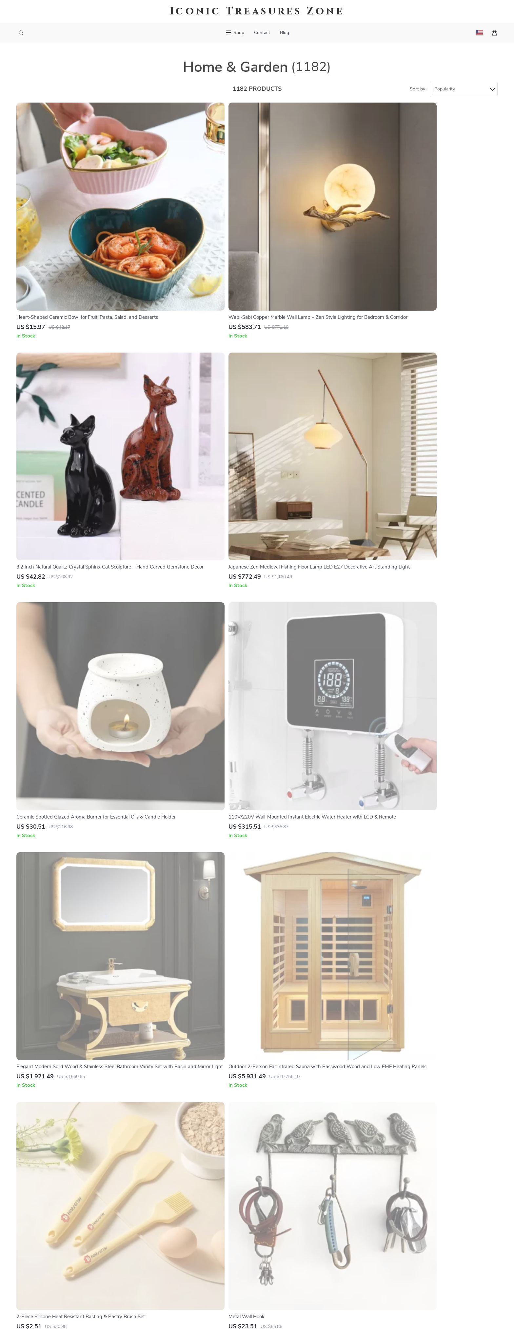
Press (189, 1204)
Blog (284, 32)
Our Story (194, 1161)
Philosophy (195, 1269)
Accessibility (251, 1317)
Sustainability (198, 1258)
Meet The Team (200, 1182)
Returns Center (300, 1193)
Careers (191, 1193)
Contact (262, 32)
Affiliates (193, 1226)
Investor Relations (204, 1236)
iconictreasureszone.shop (411, 1161)
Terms (215, 1317)
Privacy (228, 1317)
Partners (193, 1247)
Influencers (195, 1215)
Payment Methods (303, 1204)
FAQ (288, 1182)
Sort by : (418, 89)
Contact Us (295, 1161)
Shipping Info (298, 1171)
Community (196, 1280)
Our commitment (402, 1205)
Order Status (297, 1215)
